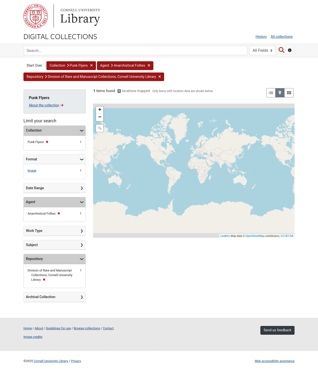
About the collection (46, 105)
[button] (71, 65)
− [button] (99, 117)
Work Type (34, 231)
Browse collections (87, 328)
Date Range (35, 188)
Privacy (76, 361)
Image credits (32, 337)
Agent (30, 202)
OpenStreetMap (255, 235)
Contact (108, 328)
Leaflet (225, 235)
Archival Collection (40, 297)
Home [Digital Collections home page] (27, 328)
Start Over (34, 65)
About (39, 328)
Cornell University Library (51, 361)
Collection (34, 130)
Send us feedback (277, 330)
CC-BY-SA (287, 235)
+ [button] (99, 110)
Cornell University (35, 16)
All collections (282, 37)
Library (79, 16)
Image (32, 170)
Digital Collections (60, 36)
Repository (34, 259)
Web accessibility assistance (275, 361)
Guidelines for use (58, 328)
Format (31, 159)
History (261, 37)
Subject (32, 245)
